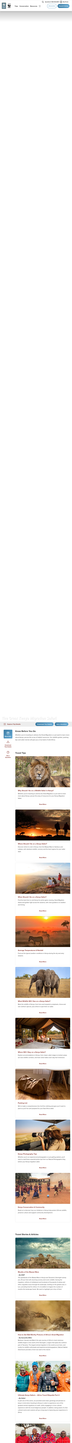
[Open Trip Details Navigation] (12, 685)
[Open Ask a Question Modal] (61, 686)
